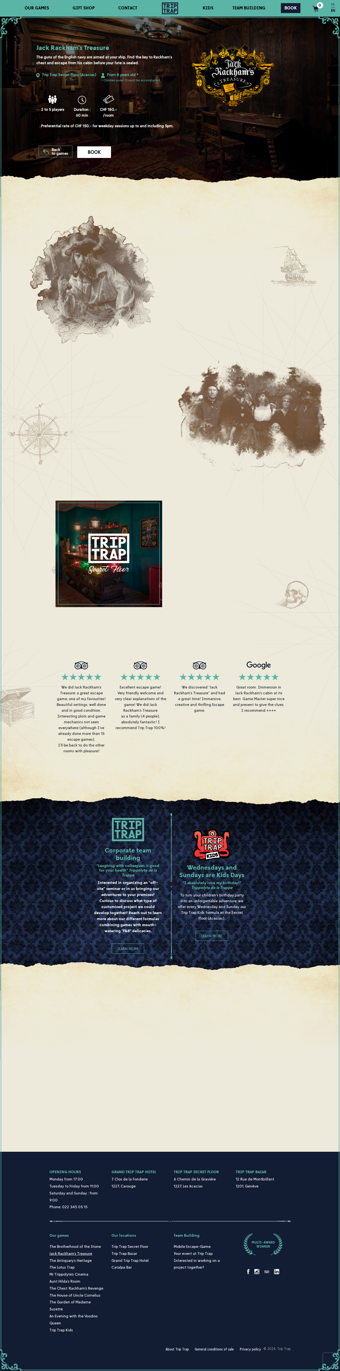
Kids (208, 8)
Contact (127, 8)
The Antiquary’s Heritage (70, 1260)
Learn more (128, 948)
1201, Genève (247, 1186)
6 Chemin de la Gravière (195, 1179)
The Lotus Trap (62, 1267)
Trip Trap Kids (61, 1330)
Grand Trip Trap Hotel (133, 1172)
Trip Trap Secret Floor (196, 1172)
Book (290, 8)
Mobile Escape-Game (192, 1246)
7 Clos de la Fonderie (129, 1179)
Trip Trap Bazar (251, 1172)
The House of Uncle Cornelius (74, 1295)
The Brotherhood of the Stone (75, 1246)
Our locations (123, 1235)
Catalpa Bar (121, 1267)
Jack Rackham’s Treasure (70, 1253)
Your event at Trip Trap (193, 1253)
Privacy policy (250, 1349)
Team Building (248, 8)
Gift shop (84, 8)
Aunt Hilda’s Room (64, 1281)
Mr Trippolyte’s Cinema (68, 1274)
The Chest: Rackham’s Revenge (76, 1288)
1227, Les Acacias (188, 1186)
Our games (37, 8)
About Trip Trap (177, 1349)
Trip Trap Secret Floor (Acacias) (69, 74)
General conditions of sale (214, 1349)
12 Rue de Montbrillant (255, 1179)
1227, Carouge (123, 1186)
